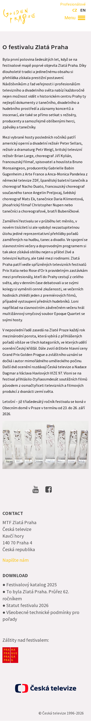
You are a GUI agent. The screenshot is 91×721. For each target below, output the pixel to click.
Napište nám (15, 560)
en (83, 10)
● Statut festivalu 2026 (25, 605)
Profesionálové (73, 4)
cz (74, 10)
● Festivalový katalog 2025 (29, 584)
